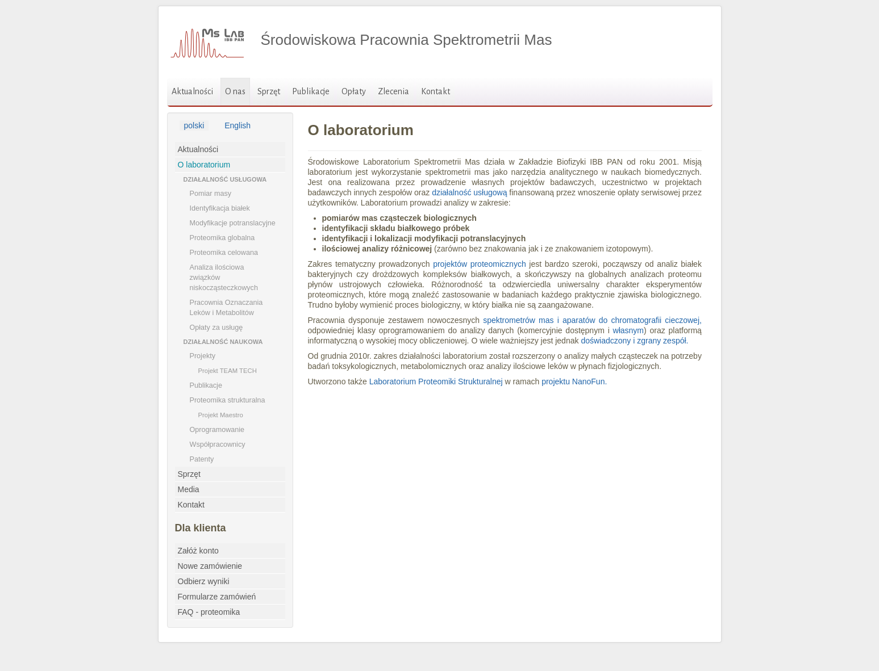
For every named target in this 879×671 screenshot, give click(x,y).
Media (188, 489)
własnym (628, 330)
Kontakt (435, 91)
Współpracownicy (217, 444)
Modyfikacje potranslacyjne (233, 223)
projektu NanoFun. (574, 381)
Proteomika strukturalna (227, 400)
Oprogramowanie (217, 430)
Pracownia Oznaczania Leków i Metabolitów (226, 308)
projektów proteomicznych (479, 264)
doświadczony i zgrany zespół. (634, 340)
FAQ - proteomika (209, 612)
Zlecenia (393, 91)
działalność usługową (469, 192)
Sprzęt (268, 91)
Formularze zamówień (217, 596)
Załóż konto (198, 550)
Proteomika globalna (222, 238)
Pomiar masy (210, 194)
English (237, 125)
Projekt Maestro (220, 415)
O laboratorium (204, 164)
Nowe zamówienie (210, 566)
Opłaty (353, 91)
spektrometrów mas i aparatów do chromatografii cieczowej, (592, 320)
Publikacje (311, 91)
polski (194, 125)
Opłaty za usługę (216, 328)
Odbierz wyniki (204, 581)
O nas (235, 91)
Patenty (202, 459)
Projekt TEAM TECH (227, 370)
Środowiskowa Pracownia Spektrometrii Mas (406, 39)
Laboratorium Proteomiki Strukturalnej (436, 381)
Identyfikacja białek (220, 208)
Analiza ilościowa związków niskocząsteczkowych (224, 277)
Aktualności (192, 91)
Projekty (203, 356)
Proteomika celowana (224, 253)
